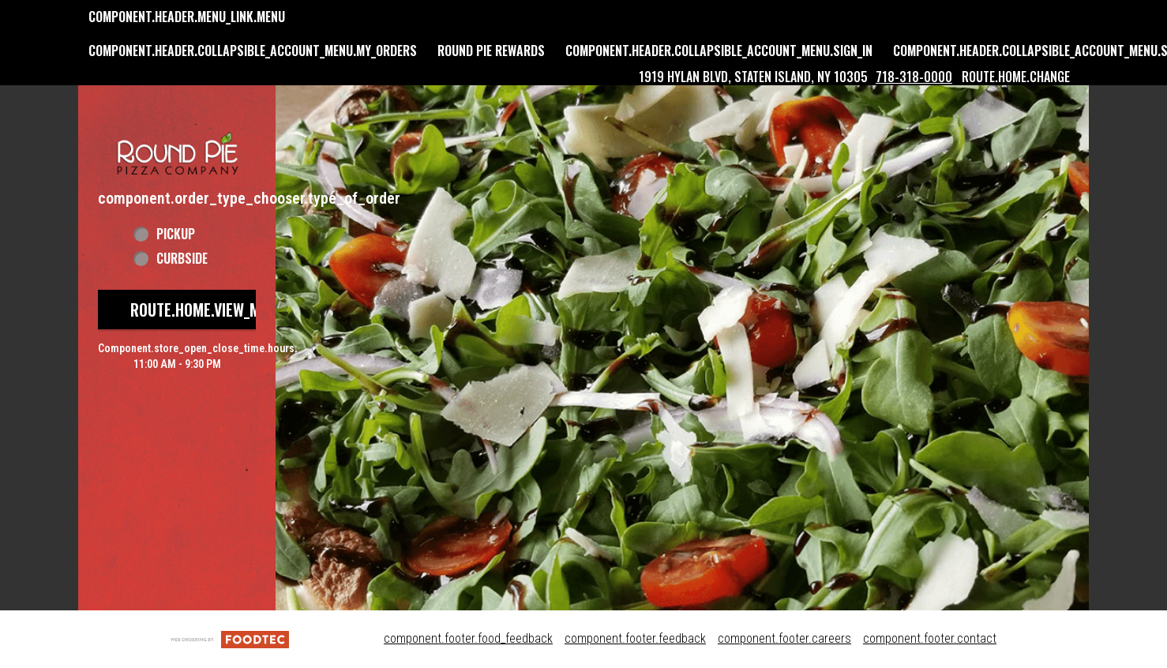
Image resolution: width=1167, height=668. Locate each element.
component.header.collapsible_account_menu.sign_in (718, 50)
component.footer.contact (929, 638)
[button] (177, 135)
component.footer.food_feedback (468, 638)
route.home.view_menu (207, 309)
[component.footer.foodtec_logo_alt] (230, 638)
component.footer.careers (784, 638)
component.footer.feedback (635, 638)
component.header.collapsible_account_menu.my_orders (252, 50)
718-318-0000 (914, 76)
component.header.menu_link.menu (186, 16)
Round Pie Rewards (491, 50)
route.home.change (1016, 77)
